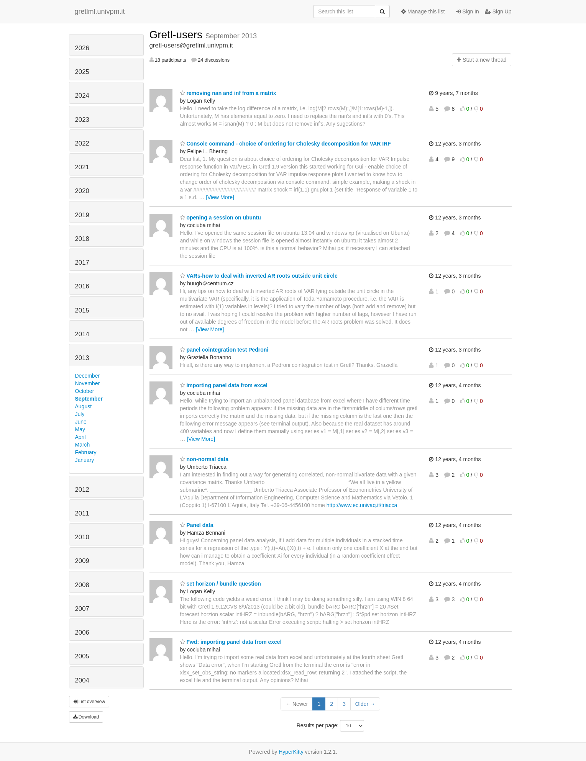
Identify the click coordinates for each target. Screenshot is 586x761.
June (81, 422)
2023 (82, 119)
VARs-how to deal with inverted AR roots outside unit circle (259, 276)
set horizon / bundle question (220, 584)
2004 (82, 680)
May (80, 429)
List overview (89, 701)
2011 (82, 513)
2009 (82, 561)
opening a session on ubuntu (220, 217)
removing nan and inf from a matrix (228, 93)
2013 (82, 358)
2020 (82, 191)
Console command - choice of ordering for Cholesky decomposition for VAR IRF (285, 144)
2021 (82, 167)
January (84, 460)
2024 (82, 95)
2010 (82, 537)
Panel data (196, 525)
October (84, 391)
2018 (82, 238)
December (87, 376)
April (80, 437)
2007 (82, 608)
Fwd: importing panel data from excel (231, 642)
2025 (82, 71)
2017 (82, 262)
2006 (82, 632)
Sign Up (498, 11)
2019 (82, 215)
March (82, 445)
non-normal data (204, 459)
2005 (82, 656)
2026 (82, 48)
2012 (82, 489)
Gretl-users (177, 35)
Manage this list (423, 11)
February (86, 452)
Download (86, 717)
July (80, 414)
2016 (82, 286)
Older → (365, 704)
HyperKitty (291, 752)
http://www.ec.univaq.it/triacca (362, 505)
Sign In (467, 11)
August (83, 406)
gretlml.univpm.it (100, 11)
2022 (82, 143)
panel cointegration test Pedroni (224, 350)
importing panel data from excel (224, 385)
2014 (82, 334)
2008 (82, 585)
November (87, 383)
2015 (82, 310)
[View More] (220, 197)
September (89, 399)
